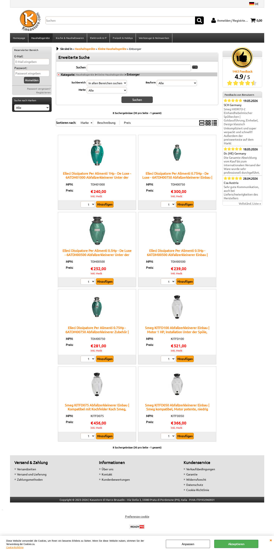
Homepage (19, 38)
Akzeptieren (236, 544)
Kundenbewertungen (116, 480)
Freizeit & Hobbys (123, 38)
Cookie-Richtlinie (15, 547)
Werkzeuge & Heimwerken (154, 38)
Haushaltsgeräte (40, 38)
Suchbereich (78, 82)
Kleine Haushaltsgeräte (110, 75)
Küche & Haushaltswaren (70, 38)
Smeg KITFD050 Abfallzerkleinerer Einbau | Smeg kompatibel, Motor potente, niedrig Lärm (177, 409)
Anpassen (188, 544)
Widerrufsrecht (196, 480)
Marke (82, 90)
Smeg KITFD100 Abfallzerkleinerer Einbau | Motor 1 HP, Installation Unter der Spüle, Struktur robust (177, 332)
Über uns (107, 469)
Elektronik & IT (98, 38)
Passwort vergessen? (39, 89)
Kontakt (107, 475)
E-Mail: (18, 56)
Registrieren (43, 92)
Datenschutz (194, 485)
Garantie (192, 475)
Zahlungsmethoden (30, 480)
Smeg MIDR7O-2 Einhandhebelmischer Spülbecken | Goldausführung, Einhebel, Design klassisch (241, 117)
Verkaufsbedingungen (200, 469)
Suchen (81, 67)
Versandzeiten (26, 469)
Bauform (151, 82)
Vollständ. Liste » (250, 204)
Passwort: (20, 68)
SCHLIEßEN (270, 540)
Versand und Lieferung (31, 475)
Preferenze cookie (137, 517)
